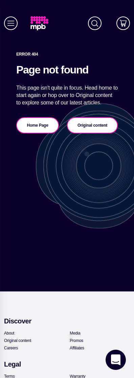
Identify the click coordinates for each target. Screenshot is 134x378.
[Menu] (11, 23)
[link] (42, 23)
